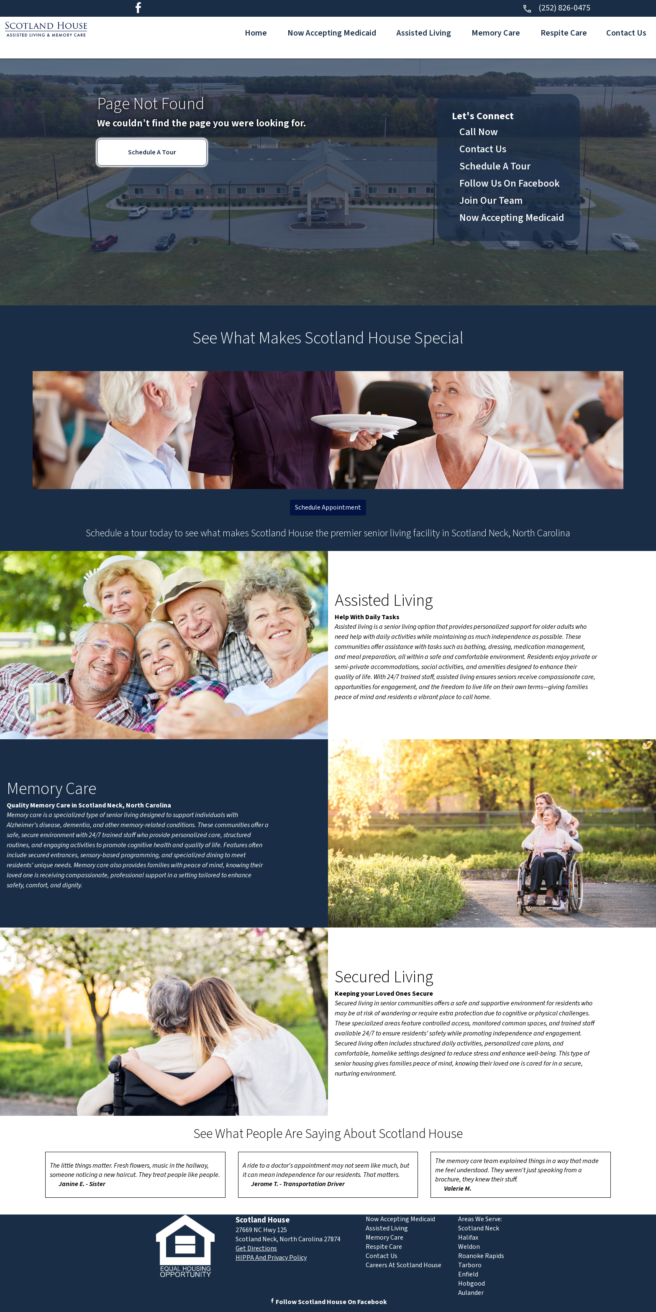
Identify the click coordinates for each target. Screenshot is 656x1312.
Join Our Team (491, 200)
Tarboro (470, 1265)
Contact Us (626, 33)
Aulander (471, 1292)
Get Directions (256, 1248)
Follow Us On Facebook (509, 183)
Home (256, 33)
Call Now (478, 132)
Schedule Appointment (328, 507)
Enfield (468, 1274)
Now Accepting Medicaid (331, 33)
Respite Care (564, 33)
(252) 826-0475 (556, 8)
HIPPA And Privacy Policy (271, 1257)
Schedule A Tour (152, 152)
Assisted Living (424, 33)
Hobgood (471, 1283)
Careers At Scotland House (403, 1265)
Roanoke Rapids (481, 1256)
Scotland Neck (478, 1228)
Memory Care (496, 33)
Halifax (468, 1237)
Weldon (469, 1246)
